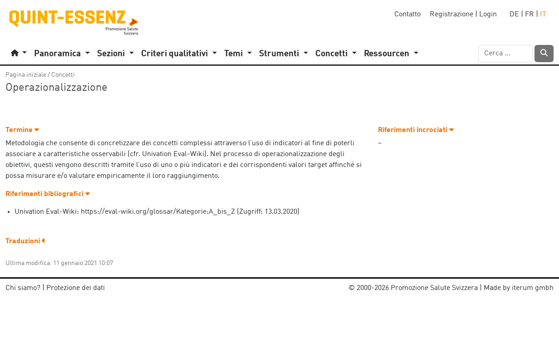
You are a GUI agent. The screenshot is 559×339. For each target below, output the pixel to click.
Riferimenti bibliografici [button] (47, 194)
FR (529, 14)
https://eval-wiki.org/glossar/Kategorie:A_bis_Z (158, 212)
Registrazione (451, 14)
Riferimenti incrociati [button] (416, 130)
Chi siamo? (22, 288)
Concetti (63, 75)
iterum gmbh (533, 288)
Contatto (407, 14)
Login (488, 14)
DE (514, 14)
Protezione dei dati (75, 288)
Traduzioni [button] (25, 241)
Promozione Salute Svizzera (434, 288)
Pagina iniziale (25, 75)
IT (543, 14)
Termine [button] (22, 130)
